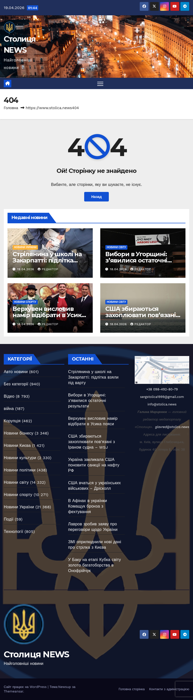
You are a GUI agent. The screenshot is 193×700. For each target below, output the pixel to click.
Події (8, 519)
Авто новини (16, 371)
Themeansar (13, 691)
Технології (13, 531)
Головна (11, 108)
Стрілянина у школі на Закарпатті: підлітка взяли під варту (47, 260)
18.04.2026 (119, 269)
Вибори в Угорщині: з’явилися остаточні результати (136, 260)
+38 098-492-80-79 (162, 389)
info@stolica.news (162, 404)
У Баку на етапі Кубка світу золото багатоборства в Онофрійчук (94, 565)
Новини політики (19, 470)
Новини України (25, 247)
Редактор (48, 269)
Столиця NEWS (36, 654)
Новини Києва (17, 445)
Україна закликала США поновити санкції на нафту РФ (93, 465)
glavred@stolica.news (172, 427)
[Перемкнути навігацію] (100, 84)
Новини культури (20, 457)
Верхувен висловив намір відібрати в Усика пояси (48, 315)
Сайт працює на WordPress (26, 687)
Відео (9, 396)
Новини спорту (25, 302)
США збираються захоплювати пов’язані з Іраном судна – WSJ (142, 315)
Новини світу (116, 247)
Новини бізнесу (18, 433)
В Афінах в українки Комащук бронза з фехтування (87, 506)
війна (9, 408)
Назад (96, 197)
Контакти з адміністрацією (169, 689)
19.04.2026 (26, 269)
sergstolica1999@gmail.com (162, 397)
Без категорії (16, 384)
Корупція (12, 420)
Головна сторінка (132, 689)
